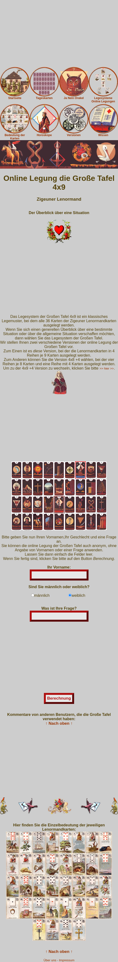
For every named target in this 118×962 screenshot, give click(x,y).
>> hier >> (107, 368)
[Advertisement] (59, 33)
